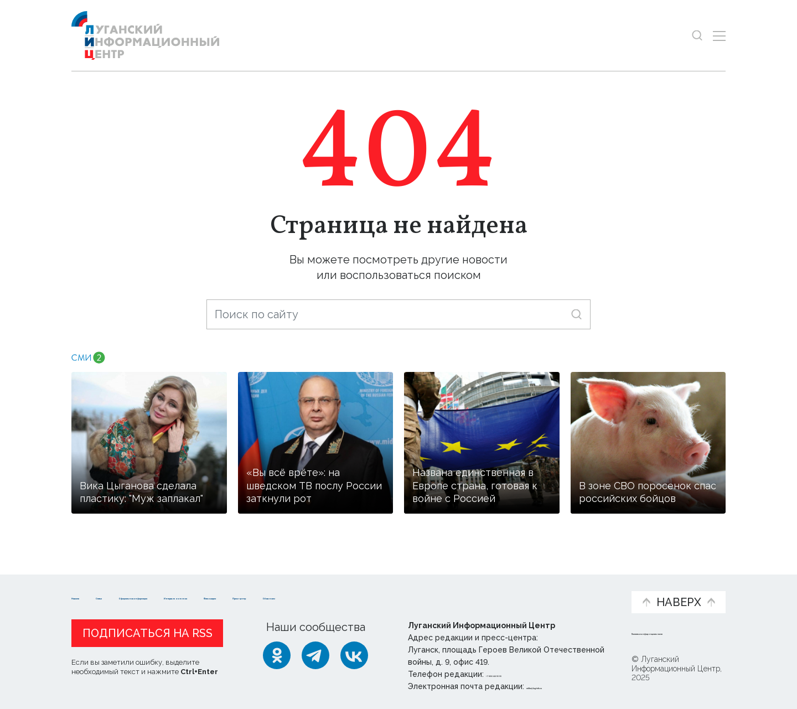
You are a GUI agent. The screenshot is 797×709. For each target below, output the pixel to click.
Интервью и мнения (336, 591)
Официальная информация (207, 591)
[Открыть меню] (719, 35)
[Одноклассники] (277, 655)
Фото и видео (427, 591)
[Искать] (576, 314)
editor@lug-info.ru (564, 686)
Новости (91, 585)
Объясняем (588, 585)
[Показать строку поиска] (697, 35)
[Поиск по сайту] (398, 314)
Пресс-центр (504, 591)
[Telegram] (315, 655)
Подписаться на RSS (147, 633)
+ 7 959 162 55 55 (517, 674)
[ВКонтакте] (354, 655)
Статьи (143, 585)
